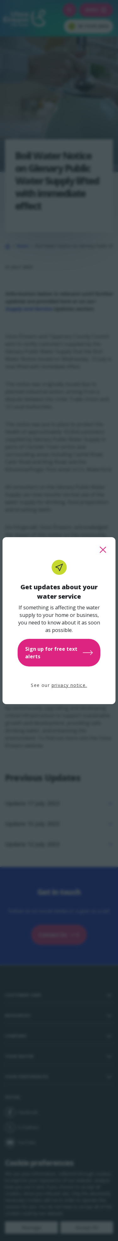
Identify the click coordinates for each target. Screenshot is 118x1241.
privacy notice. (69, 685)
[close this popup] (102, 549)
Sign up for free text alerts (59, 652)
